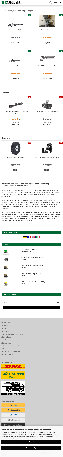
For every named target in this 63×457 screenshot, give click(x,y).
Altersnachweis (6, 337)
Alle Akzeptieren (31, 442)
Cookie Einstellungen (8, 354)
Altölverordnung (7, 343)
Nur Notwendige (31, 448)
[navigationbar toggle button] (60, 2)
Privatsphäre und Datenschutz (11, 352)
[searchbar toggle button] (50, 2)
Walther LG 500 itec (16, 66)
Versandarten (6, 331)
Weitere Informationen (31, 453)
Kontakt (4, 328)
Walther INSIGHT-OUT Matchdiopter (47, 111)
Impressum (5, 325)
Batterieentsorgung (8, 340)
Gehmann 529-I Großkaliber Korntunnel (47, 157)
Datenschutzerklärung (8, 438)
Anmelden (31, 307)
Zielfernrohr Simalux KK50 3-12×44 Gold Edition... (15, 113)
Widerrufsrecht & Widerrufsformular (13, 334)
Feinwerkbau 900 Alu (15, 30)
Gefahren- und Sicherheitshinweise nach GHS (15, 346)
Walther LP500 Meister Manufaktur (47, 66)
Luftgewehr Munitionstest (47, 30)
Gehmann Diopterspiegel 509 (16, 157)
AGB (3, 349)
